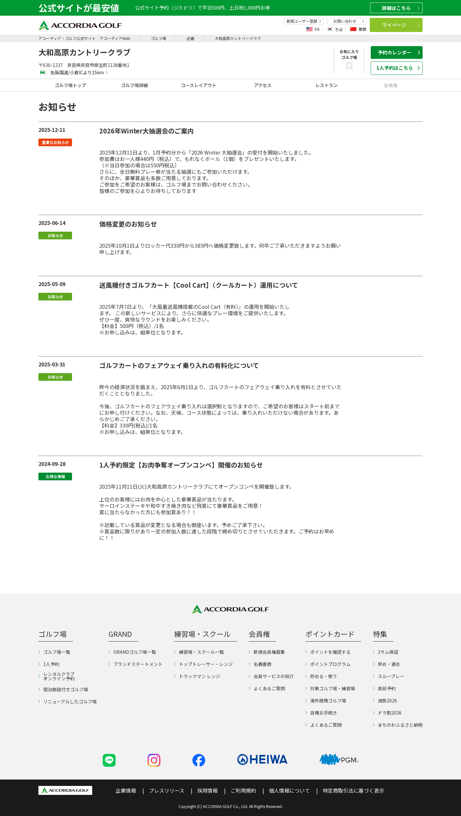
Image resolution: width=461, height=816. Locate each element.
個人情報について (289, 790)
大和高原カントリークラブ (238, 38)
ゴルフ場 (158, 38)
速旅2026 (385, 700)
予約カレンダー (399, 52)
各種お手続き (321, 712)
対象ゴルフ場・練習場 (330, 688)
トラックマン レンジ (197, 676)
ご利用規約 (243, 790)
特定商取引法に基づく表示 (353, 790)
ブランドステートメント (136, 664)
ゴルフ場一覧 (54, 652)
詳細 (400, 7)
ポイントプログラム (328, 664)
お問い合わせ (348, 21)
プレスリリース (166, 790)
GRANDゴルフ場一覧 (132, 652)
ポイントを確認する (328, 652)
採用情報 (207, 790)
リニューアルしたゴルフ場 (67, 701)
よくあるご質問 (267, 688)
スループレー (388, 676)
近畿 (190, 38)
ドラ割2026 (387, 712)
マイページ (401, 24)
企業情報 (126, 790)
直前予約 (384, 688)
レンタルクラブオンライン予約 (56, 676)
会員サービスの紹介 (271, 676)
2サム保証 (385, 652)
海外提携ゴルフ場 (325, 700)
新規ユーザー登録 (304, 21)
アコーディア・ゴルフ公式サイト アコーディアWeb (84, 38)
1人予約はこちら (398, 67)
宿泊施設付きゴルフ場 (63, 689)
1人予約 (48, 664)
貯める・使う (321, 676)
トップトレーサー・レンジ (203, 664)
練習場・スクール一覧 (199, 652)
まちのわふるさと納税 (398, 725)
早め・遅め (386, 664)
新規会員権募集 (267, 652)
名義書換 (260, 664)
